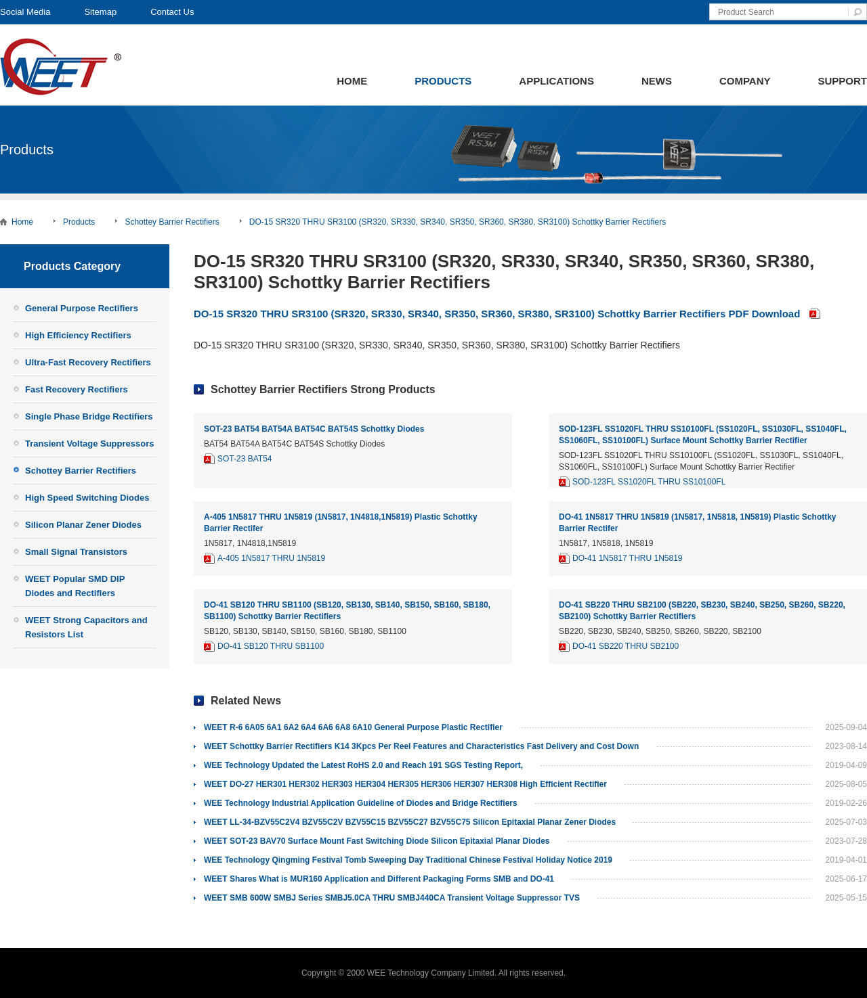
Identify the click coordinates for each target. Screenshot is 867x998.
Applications (556, 81)
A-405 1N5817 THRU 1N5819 (271, 558)
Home (352, 81)
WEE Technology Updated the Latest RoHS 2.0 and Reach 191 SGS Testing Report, (363, 765)
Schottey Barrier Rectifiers (172, 222)
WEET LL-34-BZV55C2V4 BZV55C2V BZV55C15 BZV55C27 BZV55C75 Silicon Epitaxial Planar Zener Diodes (410, 822)
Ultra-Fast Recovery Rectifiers (88, 362)
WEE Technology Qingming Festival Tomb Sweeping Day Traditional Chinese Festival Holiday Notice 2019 (408, 860)
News (656, 81)
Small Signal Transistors (76, 552)
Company (745, 81)
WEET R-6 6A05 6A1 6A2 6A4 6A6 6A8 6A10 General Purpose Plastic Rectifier (353, 727)
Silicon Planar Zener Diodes (83, 525)
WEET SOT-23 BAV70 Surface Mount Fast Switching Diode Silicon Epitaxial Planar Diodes (377, 841)
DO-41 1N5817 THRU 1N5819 (627, 558)
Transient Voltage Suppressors (89, 443)
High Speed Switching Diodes (87, 498)
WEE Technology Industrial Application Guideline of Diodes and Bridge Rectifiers (360, 803)
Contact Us (172, 12)
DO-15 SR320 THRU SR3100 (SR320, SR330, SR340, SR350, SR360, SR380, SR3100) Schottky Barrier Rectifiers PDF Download (497, 313)
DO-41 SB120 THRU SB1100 (270, 646)
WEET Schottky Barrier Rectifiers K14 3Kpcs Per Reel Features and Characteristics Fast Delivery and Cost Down (421, 746)
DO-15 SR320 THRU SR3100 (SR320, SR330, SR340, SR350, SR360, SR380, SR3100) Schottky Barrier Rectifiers (457, 222)
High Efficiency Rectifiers (78, 335)
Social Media (25, 12)
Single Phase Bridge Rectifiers (89, 416)
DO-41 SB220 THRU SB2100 (625, 646)
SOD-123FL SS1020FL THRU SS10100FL (648, 481)
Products (443, 81)
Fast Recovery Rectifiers (76, 389)
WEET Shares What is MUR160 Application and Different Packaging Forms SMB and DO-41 (379, 879)
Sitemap (100, 12)
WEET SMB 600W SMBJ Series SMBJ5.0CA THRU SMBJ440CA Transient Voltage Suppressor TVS (392, 898)
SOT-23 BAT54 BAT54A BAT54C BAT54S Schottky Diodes (314, 429)
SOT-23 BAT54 (244, 458)
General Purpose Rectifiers (81, 308)
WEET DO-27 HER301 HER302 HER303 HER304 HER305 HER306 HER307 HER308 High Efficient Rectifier (405, 784)
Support (842, 81)
